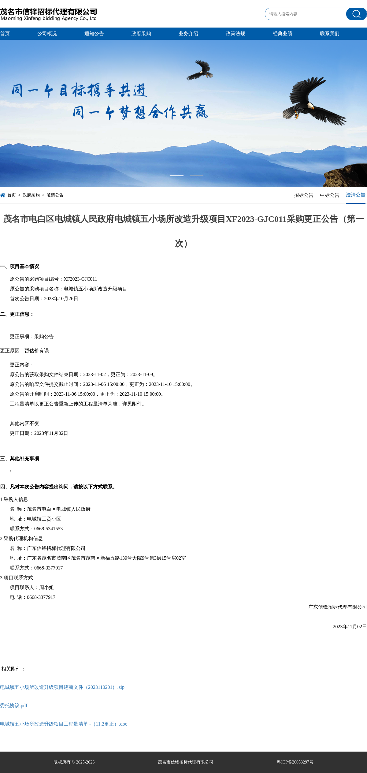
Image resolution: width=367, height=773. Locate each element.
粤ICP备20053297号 (295, 762)
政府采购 (141, 33)
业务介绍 (188, 33)
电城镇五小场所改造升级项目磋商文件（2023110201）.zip (62, 687)
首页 (5, 33)
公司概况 (47, 33)
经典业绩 (282, 33)
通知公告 (94, 33)
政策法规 (235, 33)
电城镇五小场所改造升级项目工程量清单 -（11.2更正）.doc (63, 723)
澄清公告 (55, 195)
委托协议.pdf (13, 705)
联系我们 (329, 33)
